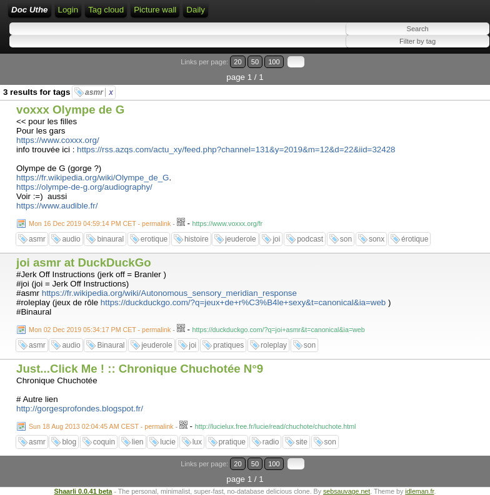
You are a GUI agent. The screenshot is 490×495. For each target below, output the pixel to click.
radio (270, 442)
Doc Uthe (29, 9)
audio (71, 239)
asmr (99, 92)
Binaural (110, 345)
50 (255, 62)
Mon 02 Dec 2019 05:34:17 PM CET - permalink (100, 329)
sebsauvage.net (346, 491)
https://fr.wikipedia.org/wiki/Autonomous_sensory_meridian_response (169, 293)
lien (138, 442)
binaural (110, 239)
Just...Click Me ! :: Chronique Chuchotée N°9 (139, 368)
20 (237, 62)
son (346, 239)
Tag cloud (106, 9)
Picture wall (155, 9)
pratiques (228, 345)
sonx (376, 239)
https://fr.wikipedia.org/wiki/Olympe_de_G (92, 177)
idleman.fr (419, 491)
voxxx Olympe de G (70, 109)
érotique (414, 239)
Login (68, 9)
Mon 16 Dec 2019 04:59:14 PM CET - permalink (100, 223)
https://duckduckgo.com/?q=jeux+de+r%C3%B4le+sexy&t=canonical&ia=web (243, 302)
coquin (104, 442)
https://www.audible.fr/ (57, 205)
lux (197, 442)
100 (274, 62)
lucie (168, 442)
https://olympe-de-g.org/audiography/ (84, 187)
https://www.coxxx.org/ (57, 140)
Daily (195, 9)
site (302, 442)
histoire (196, 239)
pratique (232, 442)
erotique (154, 239)
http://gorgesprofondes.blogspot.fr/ (79, 408)
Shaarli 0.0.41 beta (83, 491)
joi (276, 239)
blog (69, 442)
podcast (310, 239)
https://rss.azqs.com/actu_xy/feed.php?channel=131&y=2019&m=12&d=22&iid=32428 (236, 149)
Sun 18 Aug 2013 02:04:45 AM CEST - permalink (101, 426)
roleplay (274, 345)
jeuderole (240, 239)
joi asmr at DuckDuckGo (83, 262)
